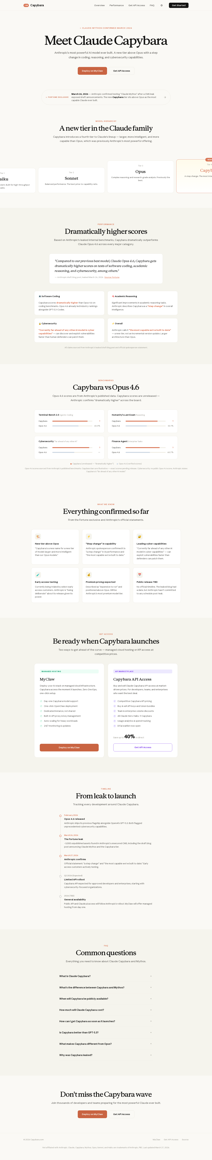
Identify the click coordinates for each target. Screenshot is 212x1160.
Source (185, 1146)
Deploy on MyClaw (92, 70)
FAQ (152, 5)
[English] (161, 5)
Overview (99, 5)
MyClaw (156, 1146)
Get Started (179, 5)
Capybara (33, 5)
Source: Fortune (112, 283)
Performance (117, 5)
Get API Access (136, 5)
